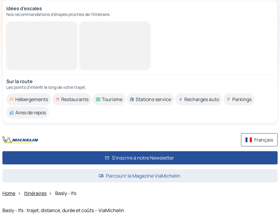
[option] (28, 99)
